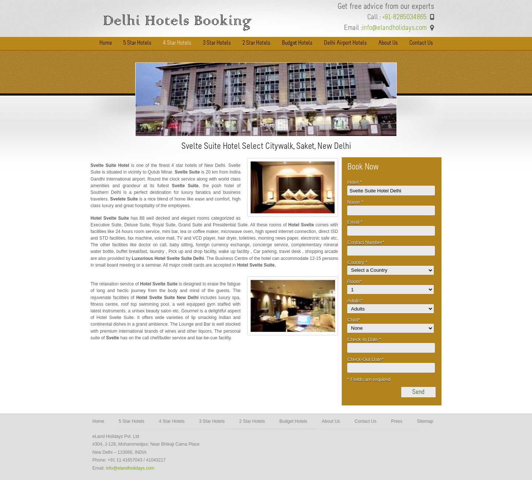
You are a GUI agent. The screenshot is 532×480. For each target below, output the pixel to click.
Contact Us (365, 421)
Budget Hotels (293, 421)
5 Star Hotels (131, 421)
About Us (331, 421)
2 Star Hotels (252, 421)
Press (396, 421)
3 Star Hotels (212, 421)
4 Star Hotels (171, 421)
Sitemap (425, 421)
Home (98, 421)
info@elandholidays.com (130, 468)
